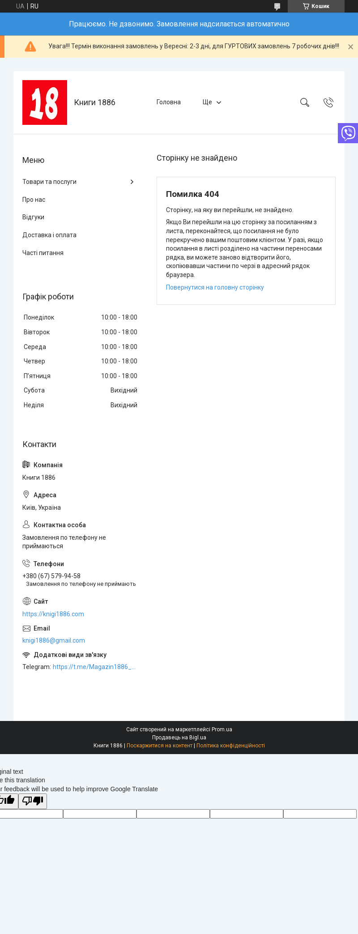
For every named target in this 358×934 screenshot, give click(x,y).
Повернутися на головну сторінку (215, 287)
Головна (169, 102)
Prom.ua (222, 729)
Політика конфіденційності (230, 745)
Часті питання (43, 252)
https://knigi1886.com (53, 614)
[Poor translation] (32, 801)
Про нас (33, 199)
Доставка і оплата (49, 235)
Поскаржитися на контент (159, 745)
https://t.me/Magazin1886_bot (96, 666)
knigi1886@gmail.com (53, 640)
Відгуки (33, 217)
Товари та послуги (49, 181)
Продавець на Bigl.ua (179, 737)
